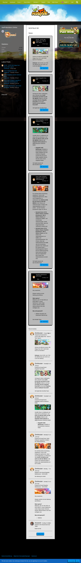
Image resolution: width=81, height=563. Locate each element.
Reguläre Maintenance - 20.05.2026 (12, 85)
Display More (40, 533)
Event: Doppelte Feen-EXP (10, 70)
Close (77, 561)
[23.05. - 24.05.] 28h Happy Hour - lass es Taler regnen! (41, 41)
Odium (6, 30)
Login (72, 2)
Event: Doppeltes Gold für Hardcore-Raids (42, 120)
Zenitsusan (6, 68)
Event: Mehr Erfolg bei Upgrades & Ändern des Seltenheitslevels (41, 178)
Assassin (38, 523)
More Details (71, 561)
